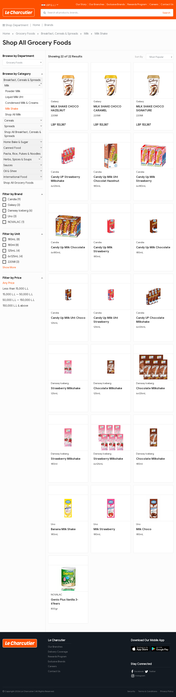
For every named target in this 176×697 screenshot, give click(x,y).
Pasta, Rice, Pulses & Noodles (22, 154)
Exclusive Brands (116, 4)
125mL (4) (14, 250)
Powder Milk (12, 91)
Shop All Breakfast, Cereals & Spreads (22, 134)
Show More (9, 267)
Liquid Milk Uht (14, 97)
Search (166, 12)
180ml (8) (13, 245)
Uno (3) (12, 216)
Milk (86, 33)
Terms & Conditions (147, 691)
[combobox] (23, 62)
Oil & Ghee (22, 171)
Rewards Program (137, 4)
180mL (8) (14, 239)
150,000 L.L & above (15, 305)
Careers (153, 4)
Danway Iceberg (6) (20, 210)
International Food (22, 177)
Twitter (150, 671)
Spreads (23, 126)
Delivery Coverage (58, 651)
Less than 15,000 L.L (16, 288)
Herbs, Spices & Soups (21, 159)
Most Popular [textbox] (157, 57)
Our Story (81, 4)
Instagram (138, 676)
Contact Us (167, 4)
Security (131, 691)
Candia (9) (14, 199)
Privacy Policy (166, 691)
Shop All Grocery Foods (18, 183)
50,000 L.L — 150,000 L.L (19, 300)
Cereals (23, 120)
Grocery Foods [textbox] (14, 62)
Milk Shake (101, 33)
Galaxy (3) (14, 205)
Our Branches (96, 4)
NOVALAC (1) (16, 222)
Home (36, 25)
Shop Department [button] (15, 25)
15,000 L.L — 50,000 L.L (18, 294)
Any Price (8, 283)
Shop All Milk (13, 114)
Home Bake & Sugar (22, 142)
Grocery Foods (25, 33)
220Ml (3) (13, 262)
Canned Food (22, 148)
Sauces (22, 165)
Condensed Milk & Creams (21, 103)
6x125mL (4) (15, 256)
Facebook (137, 671)
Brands (48, 25)
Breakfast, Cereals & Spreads (59, 33)
